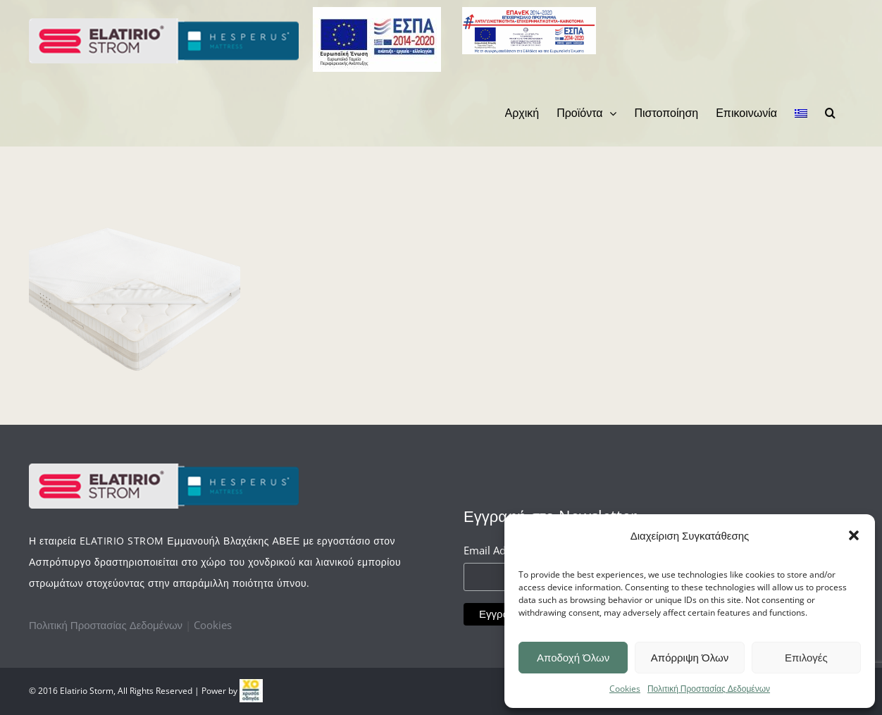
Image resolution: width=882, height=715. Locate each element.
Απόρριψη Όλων (689, 658)
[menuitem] (522, 113)
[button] (854, 535)
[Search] (830, 113)
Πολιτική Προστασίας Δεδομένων (708, 689)
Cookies (624, 689)
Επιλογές (806, 658)
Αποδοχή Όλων (573, 658)
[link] (251, 691)
